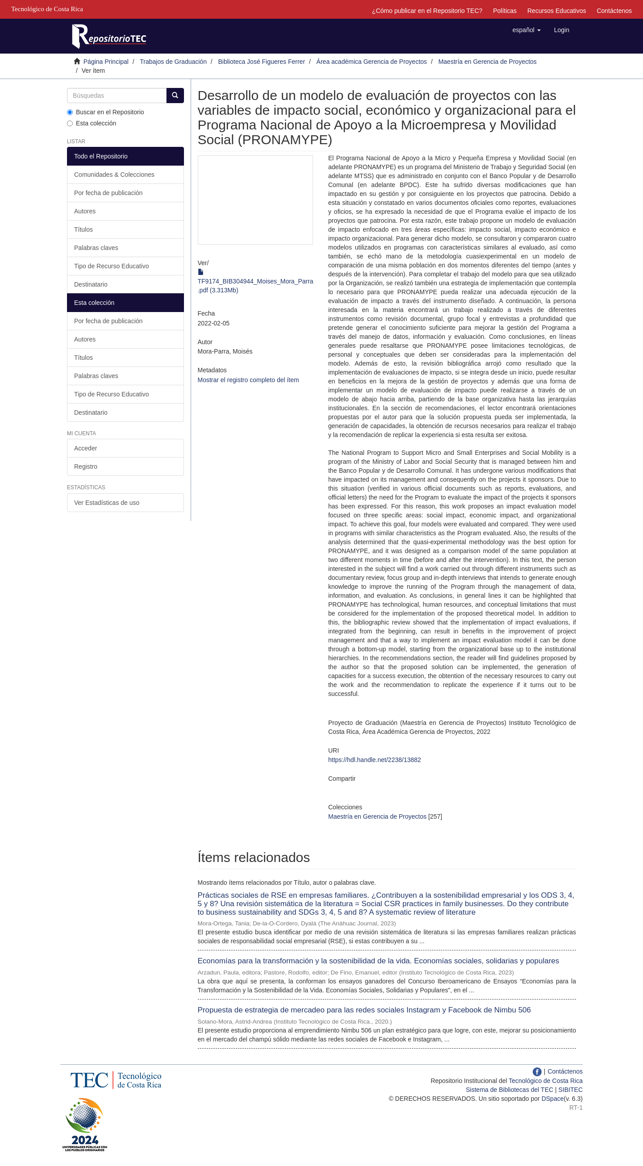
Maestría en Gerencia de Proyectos (487, 61)
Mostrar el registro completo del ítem (248, 379)
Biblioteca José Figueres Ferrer (261, 61)
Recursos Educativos (556, 10)
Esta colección (91, 123)
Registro (85, 466)
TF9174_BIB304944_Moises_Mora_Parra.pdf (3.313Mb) (255, 281)
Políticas (505, 10)
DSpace (553, 1098)
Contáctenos (614, 10)
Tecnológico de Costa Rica (546, 1080)
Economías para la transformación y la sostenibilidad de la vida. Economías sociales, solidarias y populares (378, 961)
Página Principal (106, 61)
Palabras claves (96, 247)
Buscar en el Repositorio (105, 112)
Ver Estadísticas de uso (106, 502)
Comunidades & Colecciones (114, 174)
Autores (85, 211)
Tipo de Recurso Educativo (111, 266)
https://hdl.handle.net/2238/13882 (374, 759)
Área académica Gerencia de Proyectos (372, 61)
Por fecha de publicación (108, 192)
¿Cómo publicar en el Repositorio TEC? (427, 10)
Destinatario (91, 284)
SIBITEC (571, 1089)
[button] (526, 30)
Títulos (83, 229)
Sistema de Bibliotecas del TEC (509, 1089)
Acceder (85, 448)
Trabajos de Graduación (173, 61)
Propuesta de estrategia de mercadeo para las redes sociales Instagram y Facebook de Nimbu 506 (364, 1010)
